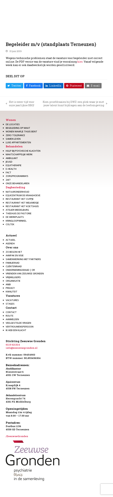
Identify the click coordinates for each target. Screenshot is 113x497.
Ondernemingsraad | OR (20, 269)
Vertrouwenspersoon (19, 326)
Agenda (10, 243)
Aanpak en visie (15, 255)
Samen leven (13, 138)
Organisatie (13, 280)
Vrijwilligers (13, 277)
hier (80, 61)
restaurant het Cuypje (20, 198)
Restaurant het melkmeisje (22, 202)
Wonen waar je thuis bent (21, 131)
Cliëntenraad (14, 266)
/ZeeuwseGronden (17, 436)
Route (9, 315)
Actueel (11, 235)
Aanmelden (12, 319)
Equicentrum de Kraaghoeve (23, 195)
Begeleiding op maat (18, 127)
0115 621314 (13, 344)
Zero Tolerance (15, 135)
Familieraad (12, 262)
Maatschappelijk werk (19, 154)
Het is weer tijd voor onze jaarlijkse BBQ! (20, 103)
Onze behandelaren (17, 183)
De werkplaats (15, 217)
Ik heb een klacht (16, 330)
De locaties (13, 124)
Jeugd (9, 161)
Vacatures (13, 295)
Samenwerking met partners (23, 259)
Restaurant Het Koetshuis (22, 206)
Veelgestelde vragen (18, 322)
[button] (14, 85)
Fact (8, 172)
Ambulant (12, 158)
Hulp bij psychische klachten (23, 150)
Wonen (11, 120)
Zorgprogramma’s (17, 176)
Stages (10, 303)
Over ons (12, 247)
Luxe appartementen (18, 142)
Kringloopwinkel (16, 220)
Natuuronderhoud (17, 191)
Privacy (10, 288)
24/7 (8, 179)
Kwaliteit (11, 291)
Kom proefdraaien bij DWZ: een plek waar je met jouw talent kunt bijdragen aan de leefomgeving (73, 103)
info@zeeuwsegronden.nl (22, 347)
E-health (11, 168)
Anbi (8, 284)
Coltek (10, 224)
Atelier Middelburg (17, 209)
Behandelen (14, 146)
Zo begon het (14, 251)
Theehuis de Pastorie (18, 213)
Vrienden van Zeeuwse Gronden (25, 273)
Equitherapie (13, 165)
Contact (11, 307)
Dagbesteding (15, 187)
